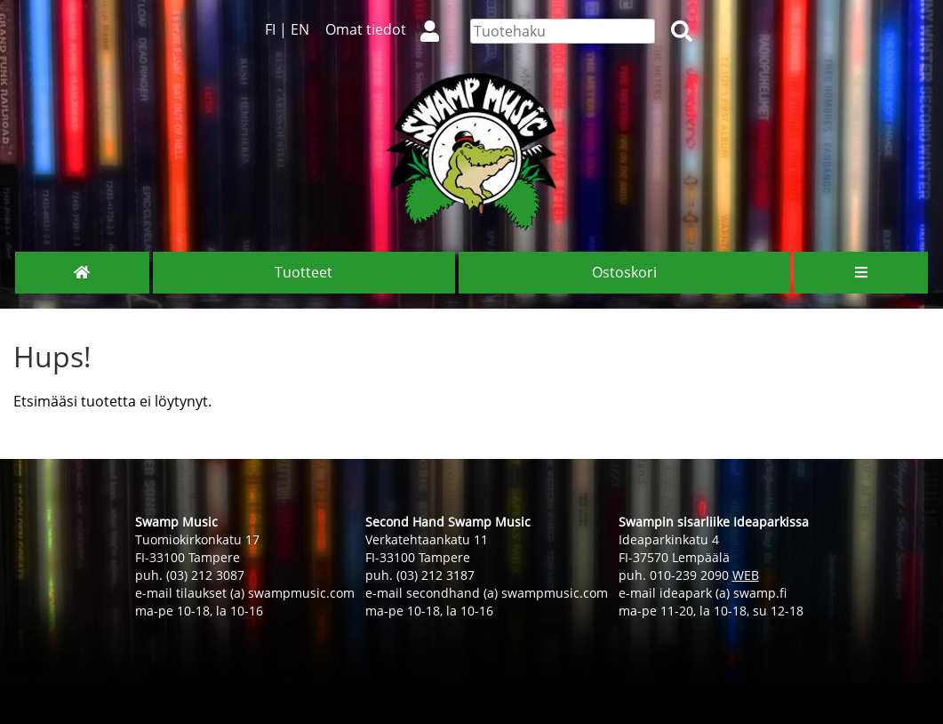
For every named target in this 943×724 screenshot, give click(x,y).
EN (300, 29)
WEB (745, 575)
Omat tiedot (389, 29)
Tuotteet (303, 272)
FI (270, 29)
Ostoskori (624, 272)
